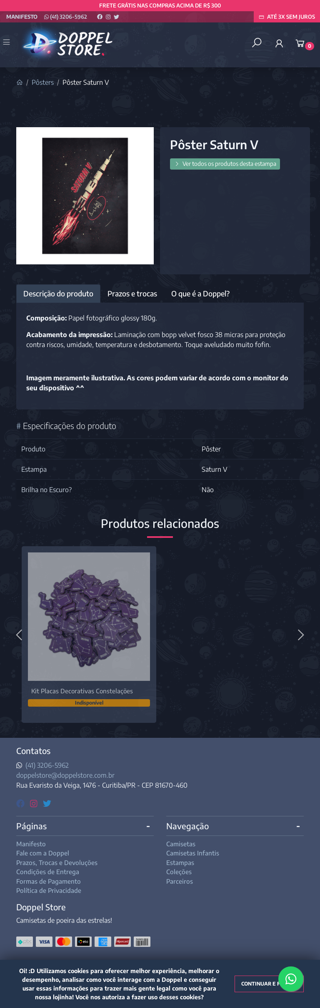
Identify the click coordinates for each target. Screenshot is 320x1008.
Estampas (180, 862)
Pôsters (43, 82)
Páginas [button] (31, 826)
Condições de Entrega (47, 871)
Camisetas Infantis (192, 853)
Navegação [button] (187, 826)
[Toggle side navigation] (7, 43)
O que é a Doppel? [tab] (200, 293)
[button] (279, 43)
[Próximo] (300, 634)
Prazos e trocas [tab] (132, 293)
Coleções (179, 871)
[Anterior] (20, 634)
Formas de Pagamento (48, 881)
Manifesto (22, 16)
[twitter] (47, 803)
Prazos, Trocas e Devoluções (57, 862)
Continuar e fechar (269, 984)
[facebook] (21, 803)
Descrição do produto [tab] (58, 293)
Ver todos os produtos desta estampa (225, 163)
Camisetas (180, 844)
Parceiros (179, 881)
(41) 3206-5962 (65, 16)
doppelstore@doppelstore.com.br (65, 775)
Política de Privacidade (48, 890)
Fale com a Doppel (42, 853)
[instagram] (35, 803)
